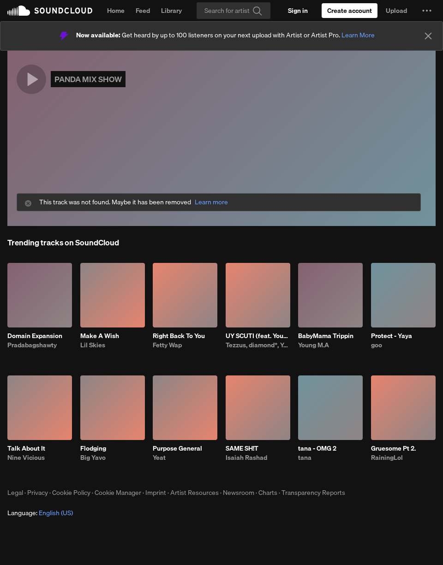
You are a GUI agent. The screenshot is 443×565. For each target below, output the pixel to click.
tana (304, 457)
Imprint (155, 493)
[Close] (428, 36)
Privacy (37, 493)
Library (171, 11)
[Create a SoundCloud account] (349, 10)
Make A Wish (99, 335)
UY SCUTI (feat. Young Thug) (258, 335)
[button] (427, 10)
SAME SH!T (242, 448)
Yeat (159, 457)
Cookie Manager (118, 493)
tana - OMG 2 (317, 448)
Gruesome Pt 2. (393, 448)
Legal (15, 493)
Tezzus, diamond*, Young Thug (258, 345)
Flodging (93, 448)
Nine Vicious (26, 457)
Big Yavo (93, 457)
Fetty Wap (167, 345)
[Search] (233, 10)
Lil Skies (92, 345)
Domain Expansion (34, 335)
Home (116, 11)
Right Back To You (179, 335)
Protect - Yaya (391, 335)
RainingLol (387, 457)
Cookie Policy (71, 493)
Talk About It (26, 448)
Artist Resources (194, 493)
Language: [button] (40, 513)
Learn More (358, 35)
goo (376, 345)
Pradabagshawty (32, 345)
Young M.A (313, 345)
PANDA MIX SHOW (88, 79)
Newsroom (238, 493)
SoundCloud (49, 11)
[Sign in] (297, 10)
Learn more (211, 202)
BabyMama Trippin (325, 335)
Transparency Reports (313, 493)
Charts (267, 493)
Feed (143, 11)
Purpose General (177, 448)
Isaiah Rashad (246, 457)
